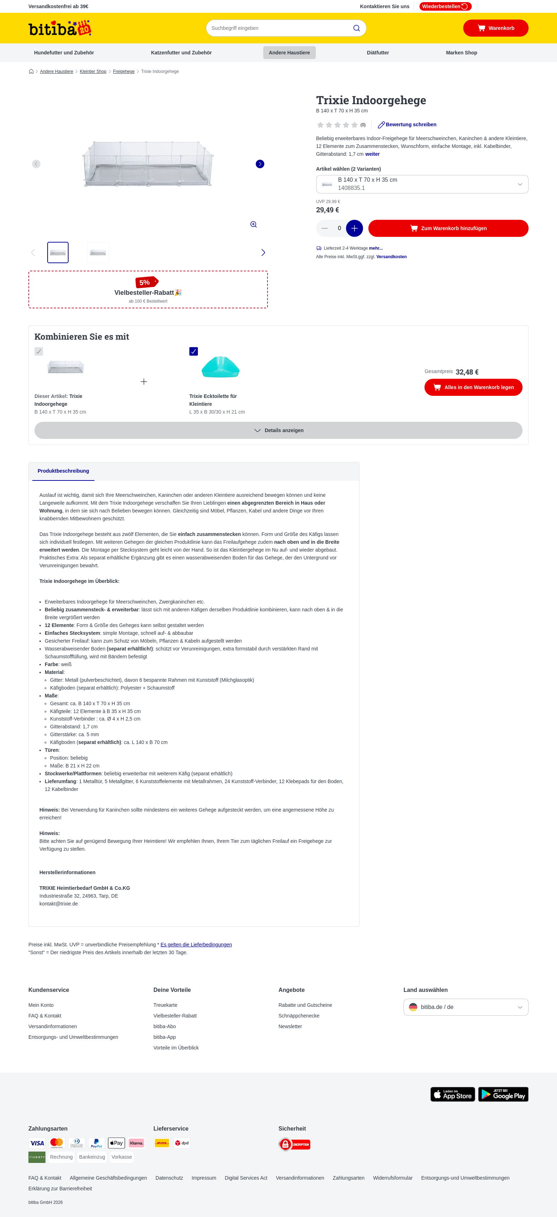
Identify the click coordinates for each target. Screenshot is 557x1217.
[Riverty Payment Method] (36, 1158)
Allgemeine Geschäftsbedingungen (108, 1178)
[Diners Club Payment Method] (76, 1144)
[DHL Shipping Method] (162, 1144)
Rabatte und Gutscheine (305, 1005)
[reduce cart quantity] (324, 228)
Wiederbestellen (445, 6)
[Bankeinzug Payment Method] (92, 1157)
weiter (373, 154)
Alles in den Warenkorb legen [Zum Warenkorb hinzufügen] (478, 388)
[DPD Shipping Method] (181, 1144)
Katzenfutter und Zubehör (181, 52)
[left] (36, 164)
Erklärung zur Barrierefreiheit (60, 1188)
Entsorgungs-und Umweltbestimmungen (465, 1178)
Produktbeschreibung (63, 471)
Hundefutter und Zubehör (64, 52)
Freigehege (124, 71)
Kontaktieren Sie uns (384, 6)
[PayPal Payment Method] (96, 1144)
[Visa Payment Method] (36, 1144)
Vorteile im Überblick (176, 1048)
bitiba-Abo (164, 1026)
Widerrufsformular (392, 1178)
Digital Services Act (246, 1178)
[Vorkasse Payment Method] (122, 1157)
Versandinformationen (52, 1026)
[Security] (294, 1145)
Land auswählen (426, 990)
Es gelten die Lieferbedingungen (196, 944)
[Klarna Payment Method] (136, 1144)
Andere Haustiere (289, 52)
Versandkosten (392, 256)
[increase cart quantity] (354, 228)
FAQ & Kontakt (44, 1016)
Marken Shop (461, 52)
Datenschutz (169, 1178)
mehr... (376, 248)
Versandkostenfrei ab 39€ (58, 6)
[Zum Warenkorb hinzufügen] (448, 228)
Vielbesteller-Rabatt (175, 1016)
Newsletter (290, 1026)
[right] (260, 164)
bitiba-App (164, 1037)
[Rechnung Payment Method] (61, 1157)
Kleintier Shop (93, 71)
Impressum (204, 1178)
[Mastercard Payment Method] (56, 1144)
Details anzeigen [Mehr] (278, 430)
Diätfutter (378, 52)
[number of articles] (339, 228)
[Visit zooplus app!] (452, 1100)
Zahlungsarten (349, 1178)
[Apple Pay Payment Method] (116, 1144)
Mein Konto (41, 1005)
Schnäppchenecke (298, 1016)
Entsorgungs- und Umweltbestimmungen (73, 1037)
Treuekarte (165, 1005)
